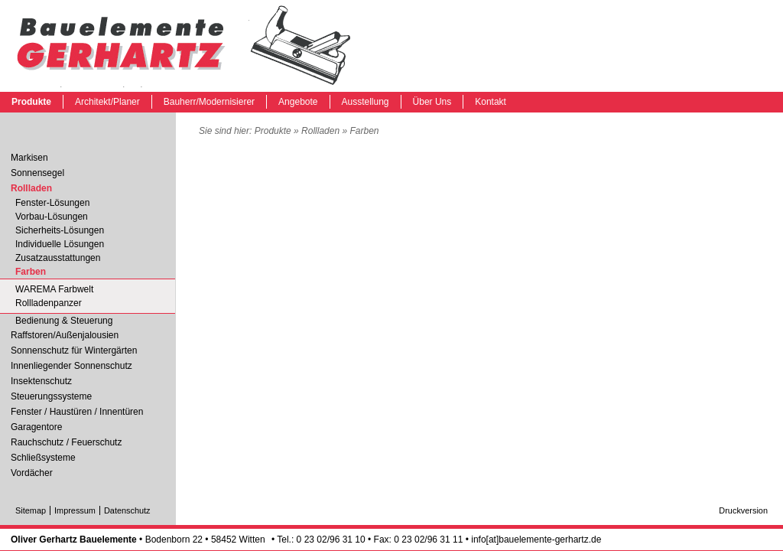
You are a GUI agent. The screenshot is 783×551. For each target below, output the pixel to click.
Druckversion (743, 510)
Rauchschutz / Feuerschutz (66, 442)
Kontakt (490, 101)
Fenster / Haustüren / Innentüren (77, 411)
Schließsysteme (43, 457)
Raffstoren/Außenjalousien (65, 335)
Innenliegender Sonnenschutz (71, 365)
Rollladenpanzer (48, 303)
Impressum (75, 510)
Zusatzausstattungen (57, 258)
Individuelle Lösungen (59, 244)
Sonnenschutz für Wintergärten (74, 350)
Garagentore (36, 427)
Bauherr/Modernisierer (209, 101)
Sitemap (30, 510)
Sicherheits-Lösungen (59, 230)
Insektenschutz (41, 381)
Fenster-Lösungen (52, 202)
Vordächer (32, 473)
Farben (183, 46)
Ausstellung (365, 101)
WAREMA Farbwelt (54, 289)
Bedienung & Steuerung (63, 320)
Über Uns (432, 101)
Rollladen (320, 131)
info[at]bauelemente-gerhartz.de (536, 539)
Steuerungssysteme (51, 396)
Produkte (31, 101)
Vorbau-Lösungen (51, 216)
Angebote (297, 101)
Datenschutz (127, 510)
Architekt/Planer (107, 101)
